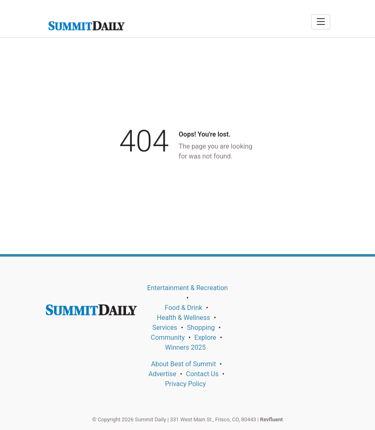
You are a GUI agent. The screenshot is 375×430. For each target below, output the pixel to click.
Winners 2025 (185, 347)
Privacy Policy (185, 384)
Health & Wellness (183, 318)
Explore (205, 337)
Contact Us (202, 374)
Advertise (162, 374)
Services (164, 328)
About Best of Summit (183, 364)
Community (168, 337)
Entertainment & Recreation (187, 288)
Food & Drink (184, 308)
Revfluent (271, 419)
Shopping (201, 328)
